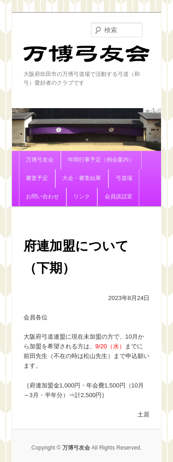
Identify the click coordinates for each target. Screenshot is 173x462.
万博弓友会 (87, 57)
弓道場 (124, 178)
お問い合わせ (42, 196)
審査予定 (37, 178)
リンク (81, 196)
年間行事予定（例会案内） (101, 159)
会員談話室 (118, 196)
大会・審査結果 (81, 178)
